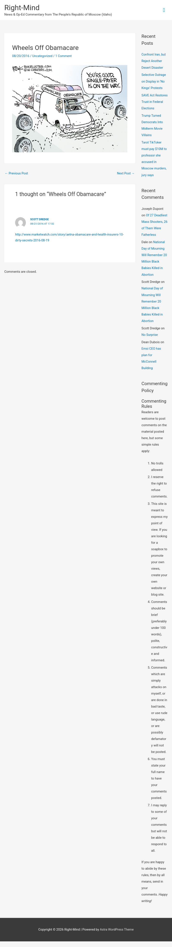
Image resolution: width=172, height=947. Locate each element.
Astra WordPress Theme (116, 935)
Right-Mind (22, 7)
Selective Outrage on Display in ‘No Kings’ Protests (154, 81)
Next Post (126, 173)
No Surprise (150, 341)
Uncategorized (42, 56)
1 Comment (64, 56)
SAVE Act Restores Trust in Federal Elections (154, 101)
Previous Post (17, 173)
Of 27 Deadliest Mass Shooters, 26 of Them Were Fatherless (153, 228)
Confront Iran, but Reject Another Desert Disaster (154, 61)
